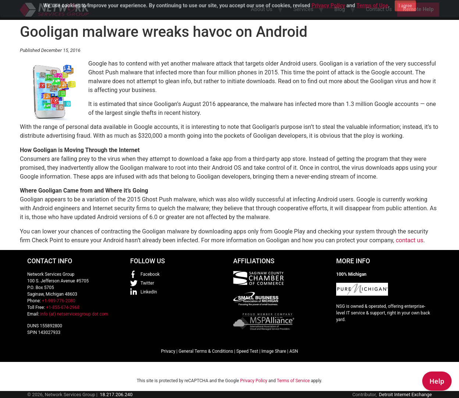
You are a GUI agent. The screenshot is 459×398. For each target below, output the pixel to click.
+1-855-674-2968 (62, 307)
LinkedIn (148, 292)
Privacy (168, 351)
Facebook (150, 274)
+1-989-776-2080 (58, 300)
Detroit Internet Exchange (405, 394)
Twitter (147, 283)
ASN (293, 351)
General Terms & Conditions (205, 351)
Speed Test (247, 351)
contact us (409, 240)
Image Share (273, 351)
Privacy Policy (253, 380)
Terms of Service (293, 380)
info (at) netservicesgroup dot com (74, 314)
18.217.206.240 (116, 394)
